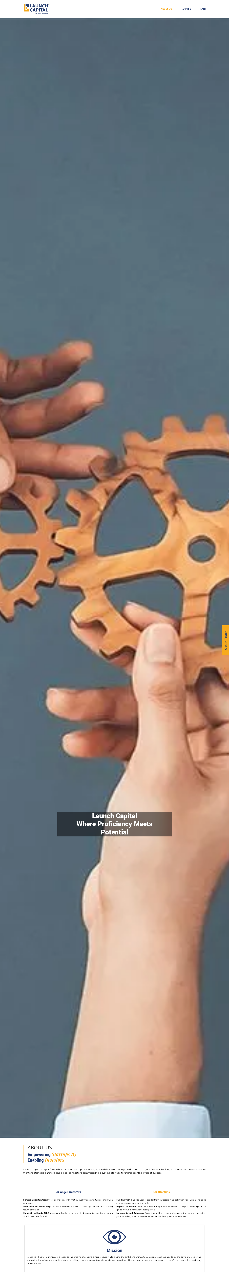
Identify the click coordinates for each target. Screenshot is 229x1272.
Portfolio (186, 8)
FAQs (203, 8)
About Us (166, 8)
